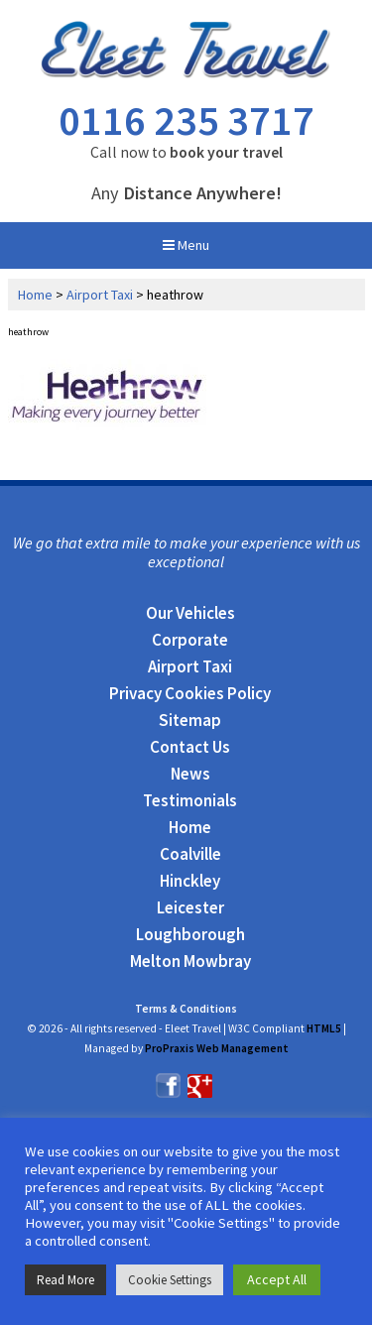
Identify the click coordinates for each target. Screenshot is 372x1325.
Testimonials (190, 800)
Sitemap (190, 720)
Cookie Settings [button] (169, 1279)
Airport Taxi (99, 294)
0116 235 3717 (186, 120)
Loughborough (190, 934)
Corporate (190, 640)
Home (35, 294)
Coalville (190, 854)
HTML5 (324, 1028)
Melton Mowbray (190, 961)
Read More (65, 1279)
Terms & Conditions (186, 1009)
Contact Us (190, 747)
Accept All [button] (277, 1279)
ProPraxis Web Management (217, 1048)
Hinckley (190, 881)
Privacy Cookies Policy (190, 693)
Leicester (190, 907)
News (190, 773)
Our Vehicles (190, 613)
